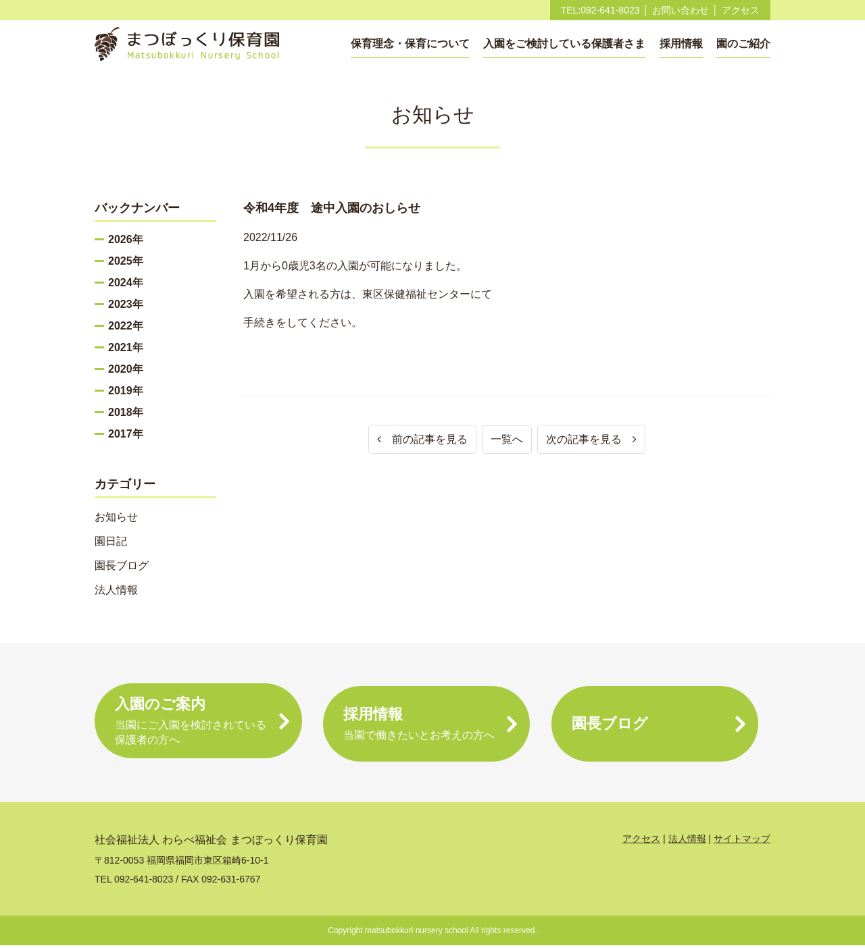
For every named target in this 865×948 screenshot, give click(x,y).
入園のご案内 (198, 724)
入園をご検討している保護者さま (564, 43)
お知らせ (116, 517)
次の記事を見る (591, 439)
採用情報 (681, 43)
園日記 (111, 541)
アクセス (741, 10)
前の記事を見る (422, 439)
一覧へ (507, 439)
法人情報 (116, 590)
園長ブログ (122, 565)
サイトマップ (742, 841)
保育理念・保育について (410, 43)
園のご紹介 (743, 43)
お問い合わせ (680, 10)
